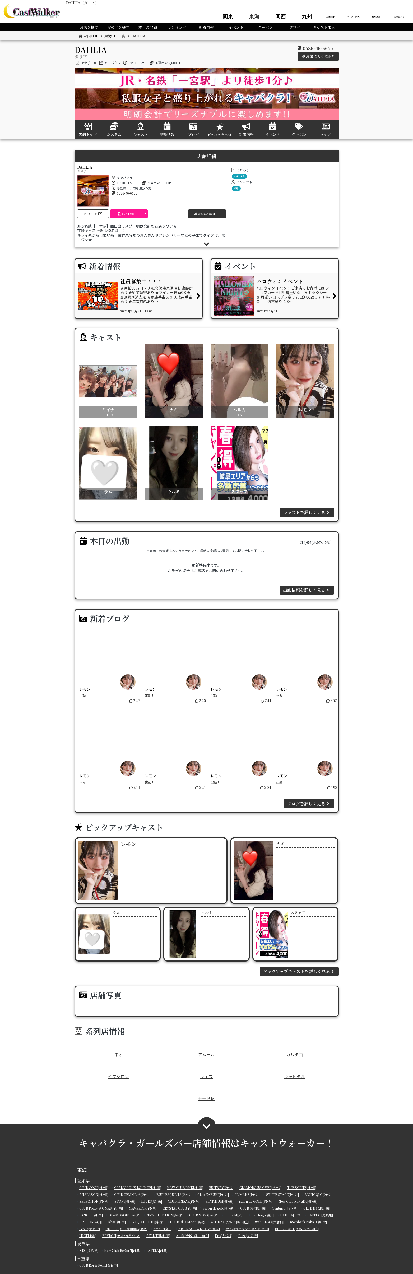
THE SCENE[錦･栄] (301, 1187)
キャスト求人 (353, 16)
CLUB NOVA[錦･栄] (204, 1215)
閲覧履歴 (376, 16)
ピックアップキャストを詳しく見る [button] (299, 971)
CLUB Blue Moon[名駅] (187, 1222)
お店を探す (89, 27)
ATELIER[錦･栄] (158, 1235)
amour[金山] (163, 1228)
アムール (206, 1051)
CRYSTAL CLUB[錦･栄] (180, 1208)
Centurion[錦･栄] (285, 1208)
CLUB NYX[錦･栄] (316, 1208)
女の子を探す (118, 27)
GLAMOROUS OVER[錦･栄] (260, 1187)
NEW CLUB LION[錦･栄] (164, 1215)
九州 (307, 16)
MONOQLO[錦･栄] (319, 1194)
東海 (254, 16)
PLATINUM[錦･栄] (219, 1201)
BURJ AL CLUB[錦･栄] (148, 1222)
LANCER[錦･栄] (91, 1215)
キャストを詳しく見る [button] (307, 512)
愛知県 (83, 1180)
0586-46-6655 (318, 48)
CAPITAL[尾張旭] (320, 1215)
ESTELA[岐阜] (157, 1250)
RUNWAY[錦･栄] (221, 1187)
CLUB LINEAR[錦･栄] (184, 1201)
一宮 (121, 36)
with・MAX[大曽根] (269, 1222)
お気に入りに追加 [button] (318, 56)
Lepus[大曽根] (89, 1228)
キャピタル (294, 1072)
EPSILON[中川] (90, 1222)
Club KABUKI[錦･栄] (213, 1194)
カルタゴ (294, 1051)
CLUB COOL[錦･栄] (93, 1187)
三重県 (83, 1258)
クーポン (265, 27)
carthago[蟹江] (263, 1215)
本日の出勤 (147, 27)
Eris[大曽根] (224, 1235)
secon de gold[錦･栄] (218, 1208)
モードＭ (206, 1094)
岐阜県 (83, 1243)
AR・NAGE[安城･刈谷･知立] (199, 1228)
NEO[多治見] (88, 1250)
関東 (227, 16)
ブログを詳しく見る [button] (309, 804)
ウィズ (206, 1072)
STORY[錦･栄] (124, 1201)
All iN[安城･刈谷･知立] (192, 1235)
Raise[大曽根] (248, 1235)
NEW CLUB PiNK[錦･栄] (185, 1187)
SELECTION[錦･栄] (94, 1201)
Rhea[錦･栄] (117, 1222)
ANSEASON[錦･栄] (93, 1194)
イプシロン (118, 1072)
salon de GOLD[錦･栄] (256, 1201)
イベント (236, 27)
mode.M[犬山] (235, 1215)
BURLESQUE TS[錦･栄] (174, 1194)
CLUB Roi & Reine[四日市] (98, 1265)
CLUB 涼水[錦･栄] (253, 1208)
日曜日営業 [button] (239, 176)
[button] (93, 213)
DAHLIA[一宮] (290, 1215)
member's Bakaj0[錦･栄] (308, 1222)
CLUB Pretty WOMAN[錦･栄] (101, 1208)
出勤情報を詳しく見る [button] (307, 590)
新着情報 (206, 27)
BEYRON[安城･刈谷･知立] (121, 1235)
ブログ (294, 27)
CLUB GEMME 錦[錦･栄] (132, 1194)
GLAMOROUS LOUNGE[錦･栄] (137, 1187)
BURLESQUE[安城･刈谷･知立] (297, 1228)
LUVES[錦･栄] (151, 1201)
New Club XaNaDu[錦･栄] (298, 1201)
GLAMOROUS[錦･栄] (125, 1215)
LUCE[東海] (87, 1235)
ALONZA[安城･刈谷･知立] (230, 1222)
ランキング (177, 27)
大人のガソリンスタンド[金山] (247, 1228)
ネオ (118, 1051)
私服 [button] (236, 188)
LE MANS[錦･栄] (247, 1194)
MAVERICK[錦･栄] (143, 1208)
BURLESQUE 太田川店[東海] (127, 1228)
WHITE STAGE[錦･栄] (282, 1194)
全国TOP (330, 16)
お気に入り (399, 16)
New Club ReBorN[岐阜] (122, 1250)
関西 (280, 16)
